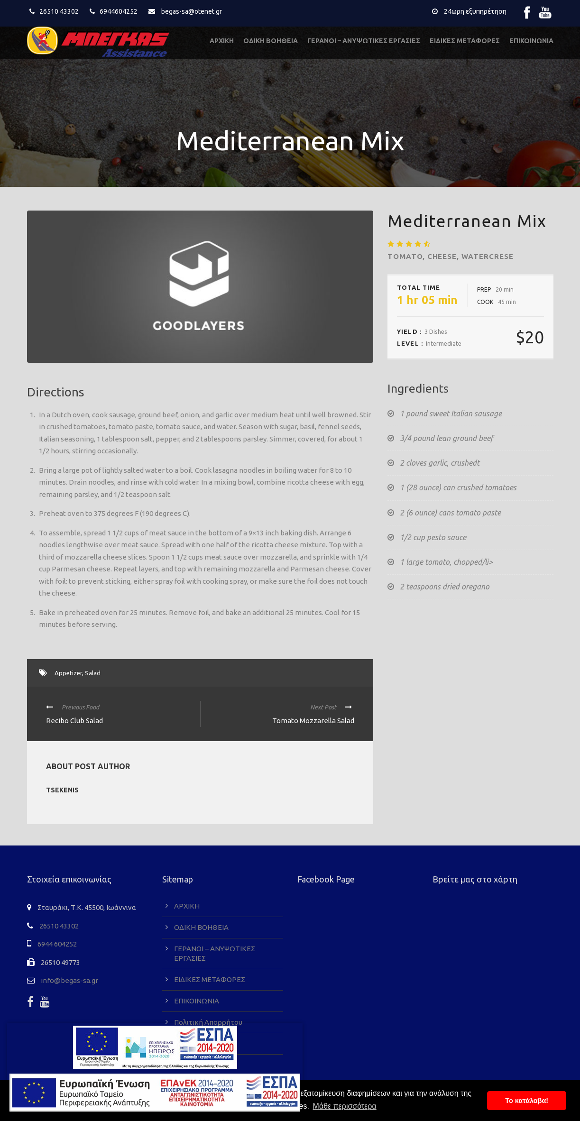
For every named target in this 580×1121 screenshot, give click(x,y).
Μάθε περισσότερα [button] (345, 1106)
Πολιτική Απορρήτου (208, 1022)
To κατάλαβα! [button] (526, 1100)
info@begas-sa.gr (69, 980)
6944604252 (119, 11)
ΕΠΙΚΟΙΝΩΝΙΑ (531, 41)
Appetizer (68, 673)
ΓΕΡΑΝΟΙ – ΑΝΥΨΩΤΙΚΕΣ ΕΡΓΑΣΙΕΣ (363, 41)
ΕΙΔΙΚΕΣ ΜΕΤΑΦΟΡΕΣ (465, 41)
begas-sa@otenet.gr (191, 11)
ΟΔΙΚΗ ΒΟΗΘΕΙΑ (270, 41)
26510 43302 (59, 11)
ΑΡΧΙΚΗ (222, 41)
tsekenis (62, 790)
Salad (93, 673)
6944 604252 (57, 944)
